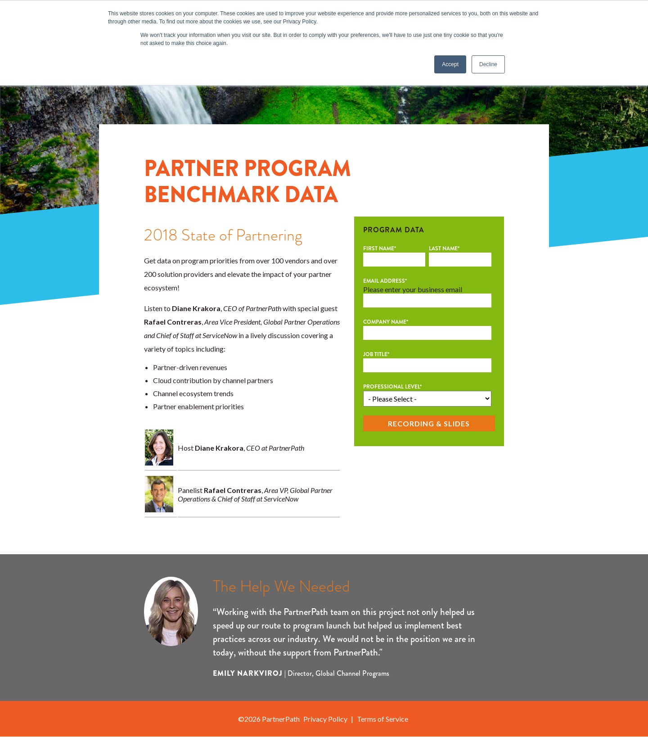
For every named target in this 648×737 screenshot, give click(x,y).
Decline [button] (488, 64)
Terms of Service (382, 718)
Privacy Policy (325, 718)
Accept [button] (450, 64)
